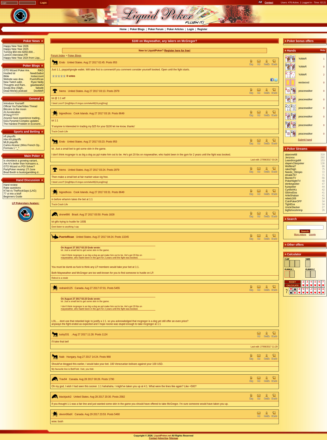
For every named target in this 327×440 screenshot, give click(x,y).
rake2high (290, 169)
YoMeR (302, 58)
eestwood (303, 82)
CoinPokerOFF (293, 201)
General (34, 98)
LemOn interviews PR (16, 54)
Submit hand (305, 139)
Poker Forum (156, 29)
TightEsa (290, 204)
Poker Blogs (137, 29)
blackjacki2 (65, 396)
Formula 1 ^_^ (11, 148)
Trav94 (63, 379)
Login (190, 29)
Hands (291, 50)
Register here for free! (177, 50)
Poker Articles (175, 29)
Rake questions (12, 187)
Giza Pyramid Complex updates (21, 121)
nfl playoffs (9, 136)
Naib (61, 356)
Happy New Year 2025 (16, 49)
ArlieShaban (292, 195)
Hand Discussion (28, 180)
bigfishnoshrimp (294, 210)
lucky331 (64, 334)
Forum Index (58, 55)
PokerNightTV (293, 180)
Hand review (11, 184)
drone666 (64, 214)
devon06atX (66, 414)
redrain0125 (66, 288)
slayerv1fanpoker (294, 163)
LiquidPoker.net (162, 435)
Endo (62, 62)
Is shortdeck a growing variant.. (21, 160)
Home (123, 29)
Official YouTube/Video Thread (20, 106)
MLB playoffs (11, 142)
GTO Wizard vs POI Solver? (19, 166)
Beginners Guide (13, 196)
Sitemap (173, 438)
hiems (62, 91)
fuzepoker (290, 186)
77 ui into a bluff (12, 193)
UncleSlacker (292, 207)
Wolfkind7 (290, 166)
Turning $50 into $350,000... (19, 52)
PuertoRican (66, 236)
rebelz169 (290, 198)
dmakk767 (291, 175)
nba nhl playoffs (12, 139)
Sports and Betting (27, 131)
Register (202, 29)
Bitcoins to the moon (15, 109)
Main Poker (32, 156)
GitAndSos (291, 192)
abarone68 (291, 154)
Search (292, 219)
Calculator (294, 254)
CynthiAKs (291, 189)
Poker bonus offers (300, 41)
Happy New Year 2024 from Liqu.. (22, 57)
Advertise (163, 438)
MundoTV (290, 178)
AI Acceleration (12, 112)
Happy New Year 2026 (16, 46)
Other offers (295, 244)
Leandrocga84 (293, 160)
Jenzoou (289, 157)
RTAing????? (11, 115)
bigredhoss (65, 113)
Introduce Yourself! (14, 103)
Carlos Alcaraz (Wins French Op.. (22, 145)
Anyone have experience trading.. (22, 118)
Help (322, 50)
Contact (269, 2)
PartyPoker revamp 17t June (19, 169)
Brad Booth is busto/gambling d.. (22, 172)
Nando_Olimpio (293, 172)
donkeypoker (292, 183)
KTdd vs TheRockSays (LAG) (20, 190)
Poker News (31, 41)
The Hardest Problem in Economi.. (23, 123)
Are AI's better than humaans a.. (21, 163)
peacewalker (305, 90)
